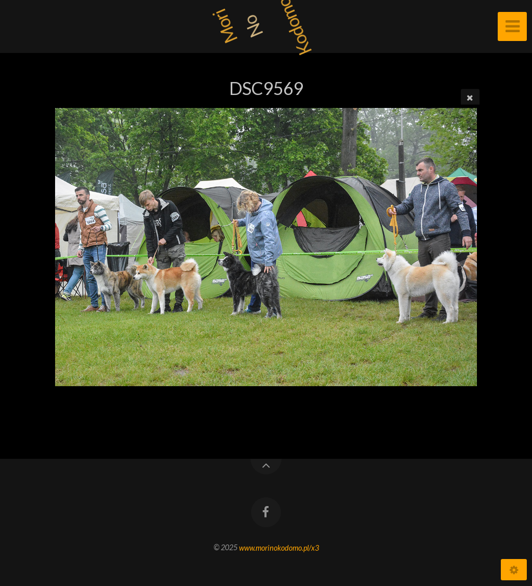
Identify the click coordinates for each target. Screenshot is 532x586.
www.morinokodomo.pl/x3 (279, 547)
